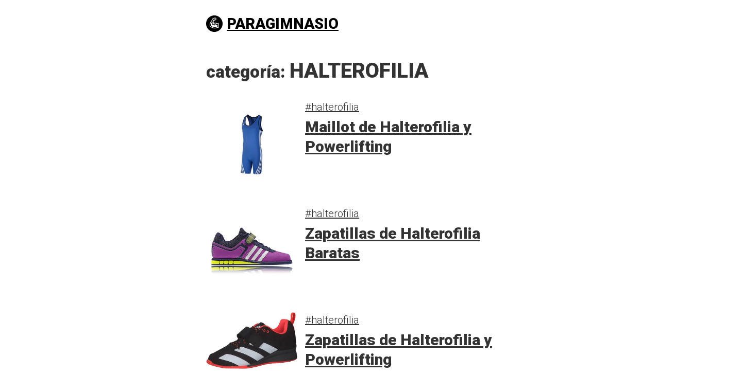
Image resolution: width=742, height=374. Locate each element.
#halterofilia (332, 107)
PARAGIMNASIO (272, 23)
